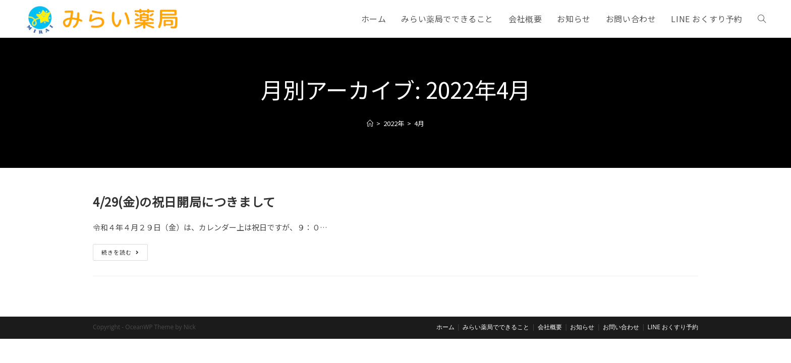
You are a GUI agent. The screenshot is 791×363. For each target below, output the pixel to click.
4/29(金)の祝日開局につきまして (184, 201)
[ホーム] (370, 123)
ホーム (445, 351)
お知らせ (582, 351)
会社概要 (550, 351)
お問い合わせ (621, 351)
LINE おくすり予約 (673, 351)
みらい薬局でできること (496, 351)
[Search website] (761, 18)
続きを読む (124, 254)
